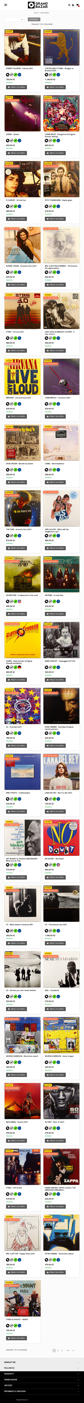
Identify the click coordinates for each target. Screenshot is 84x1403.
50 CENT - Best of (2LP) (54, 1122)
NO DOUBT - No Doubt (54, 858)
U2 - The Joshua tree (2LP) (56, 924)
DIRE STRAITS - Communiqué (18, 793)
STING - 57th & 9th (14, 1188)
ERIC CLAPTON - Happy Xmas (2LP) (20, 1253)
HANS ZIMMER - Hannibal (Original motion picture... (59, 728)
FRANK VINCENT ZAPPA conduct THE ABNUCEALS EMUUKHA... (60, 1189)
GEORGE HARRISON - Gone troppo (59, 1056)
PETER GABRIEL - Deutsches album (59, 1253)
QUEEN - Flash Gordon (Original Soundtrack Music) (19, 662)
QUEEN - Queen (12, 134)
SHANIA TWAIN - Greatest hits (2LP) (21, 266)
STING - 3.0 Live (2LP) (15, 332)
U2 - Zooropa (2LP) (14, 727)
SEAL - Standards (52, 990)
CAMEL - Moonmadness (54, 463)
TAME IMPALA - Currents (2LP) (57, 398)
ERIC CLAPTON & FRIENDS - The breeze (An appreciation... (61, 267)
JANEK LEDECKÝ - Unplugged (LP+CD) (60, 661)
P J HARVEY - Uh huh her (16, 200)
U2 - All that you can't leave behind (21, 990)
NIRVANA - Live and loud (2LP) (18, 398)
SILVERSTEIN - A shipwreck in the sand (22, 595)
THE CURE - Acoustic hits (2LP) (18, 529)
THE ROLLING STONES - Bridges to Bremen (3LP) (59, 69)
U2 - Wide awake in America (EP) (19, 924)
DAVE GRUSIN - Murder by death (19, 463)
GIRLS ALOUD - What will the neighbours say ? (57, 530)
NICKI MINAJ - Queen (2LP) (17, 1122)
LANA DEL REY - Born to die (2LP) (58, 793)
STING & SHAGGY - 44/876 (17, 1319)
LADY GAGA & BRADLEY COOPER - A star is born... (59, 333)
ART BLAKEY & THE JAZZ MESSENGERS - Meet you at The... (22, 859)
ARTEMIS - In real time (54, 595)
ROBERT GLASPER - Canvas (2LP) (19, 68)
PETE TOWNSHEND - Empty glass (58, 200)
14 (68, 1350)
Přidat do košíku (16, 87)
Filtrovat (34, 19)
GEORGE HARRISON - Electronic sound (22, 1056)
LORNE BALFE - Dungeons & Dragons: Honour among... (60, 135)
